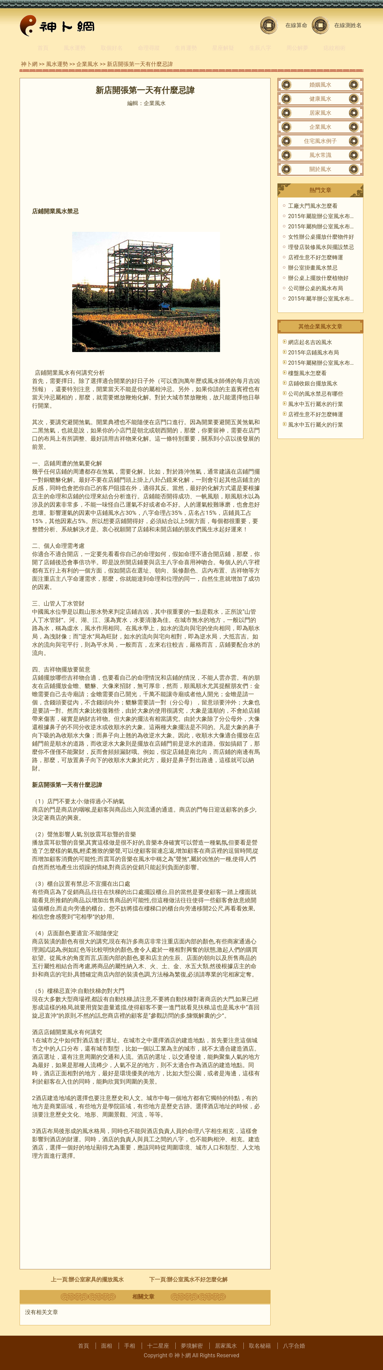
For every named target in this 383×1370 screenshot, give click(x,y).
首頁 (42, 48)
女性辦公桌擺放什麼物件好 (321, 237)
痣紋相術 (335, 48)
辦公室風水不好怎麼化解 (197, 1279)
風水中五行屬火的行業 (315, 424)
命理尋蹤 (149, 48)
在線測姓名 (348, 25)
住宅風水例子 (320, 141)
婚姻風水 (320, 84)
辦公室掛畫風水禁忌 (313, 267)
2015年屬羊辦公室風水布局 (321, 298)
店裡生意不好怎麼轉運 (315, 257)
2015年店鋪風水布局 (313, 352)
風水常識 (320, 155)
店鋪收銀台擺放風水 (313, 383)
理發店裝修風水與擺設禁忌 (321, 247)
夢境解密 (192, 1346)
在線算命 (296, 25)
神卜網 (29, 64)
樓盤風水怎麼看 (307, 373)
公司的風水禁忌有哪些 (315, 393)
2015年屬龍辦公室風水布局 (321, 216)
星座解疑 (223, 48)
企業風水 (87, 64)
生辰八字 (260, 48)
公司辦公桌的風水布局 (315, 288)
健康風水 (320, 98)
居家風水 (320, 113)
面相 (106, 1346)
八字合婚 (294, 1346)
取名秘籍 (260, 1346)
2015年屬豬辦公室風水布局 (321, 363)
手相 (129, 1346)
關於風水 (320, 169)
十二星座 (158, 1346)
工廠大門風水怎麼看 (313, 206)
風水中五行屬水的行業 (315, 404)
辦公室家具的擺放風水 (96, 1279)
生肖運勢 (186, 48)
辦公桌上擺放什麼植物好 (318, 278)
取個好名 (112, 48)
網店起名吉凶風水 (310, 342)
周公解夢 (297, 48)
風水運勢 (75, 48)
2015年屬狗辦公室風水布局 (321, 226)
